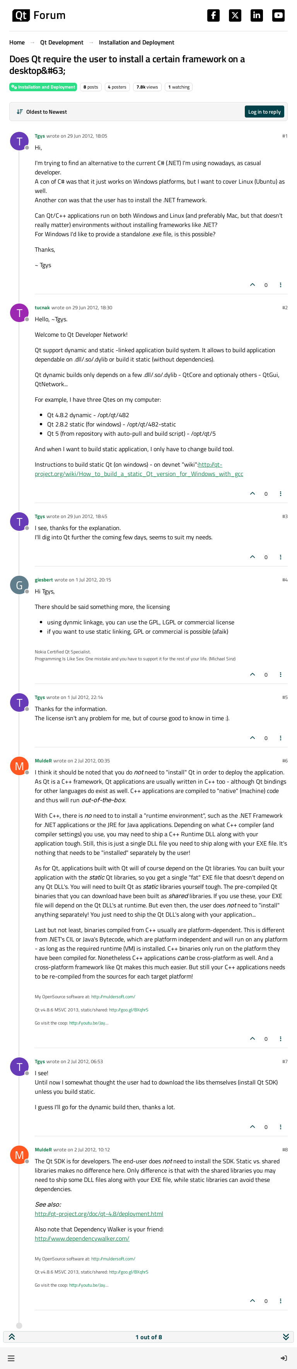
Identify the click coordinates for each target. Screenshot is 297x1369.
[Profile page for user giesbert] (19, 585)
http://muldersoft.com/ (113, 996)
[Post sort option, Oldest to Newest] (41, 112)
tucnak (42, 307)
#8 (285, 1149)
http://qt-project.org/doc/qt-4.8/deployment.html (99, 1213)
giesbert (44, 579)
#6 (285, 760)
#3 (285, 516)
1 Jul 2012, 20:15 (93, 579)
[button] (11, 1358)
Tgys (40, 136)
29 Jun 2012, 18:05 (87, 136)
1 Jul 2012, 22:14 (85, 697)
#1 (285, 136)
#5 (285, 697)
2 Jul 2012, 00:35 (92, 760)
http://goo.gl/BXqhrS (128, 1009)
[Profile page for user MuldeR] (19, 766)
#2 (285, 307)
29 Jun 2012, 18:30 (92, 307)
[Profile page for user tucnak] (19, 312)
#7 (285, 1061)
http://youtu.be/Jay (87, 1022)
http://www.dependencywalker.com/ (82, 1238)
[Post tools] (281, 285)
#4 (285, 579)
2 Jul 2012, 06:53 (85, 1061)
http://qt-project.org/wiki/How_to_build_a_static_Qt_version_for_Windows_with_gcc (139, 469)
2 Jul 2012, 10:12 (92, 1149)
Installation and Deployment (43, 86)
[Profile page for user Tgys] (19, 141)
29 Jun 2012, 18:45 (87, 516)
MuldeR (43, 760)
